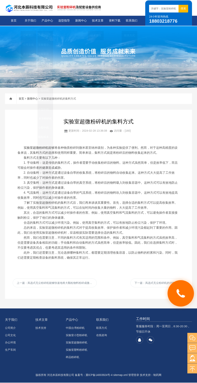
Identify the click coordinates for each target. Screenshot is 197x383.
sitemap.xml (120, 375)
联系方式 (101, 328)
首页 (13, 20)
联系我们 (131, 20)
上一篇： (56, 282)
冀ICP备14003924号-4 (99, 375)
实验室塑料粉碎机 (76, 350)
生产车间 (10, 350)
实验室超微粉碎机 (36, 147)
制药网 (157, 375)
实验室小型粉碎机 (76, 335)
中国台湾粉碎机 (75, 328)
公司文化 (10, 335)
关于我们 (30, 20)
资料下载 (114, 20)
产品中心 (47, 20)
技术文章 (97, 20)
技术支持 (40, 328)
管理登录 (133, 375)
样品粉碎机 (72, 357)
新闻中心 (81, 20)
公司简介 (10, 328)
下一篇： (157, 282)
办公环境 (10, 342)
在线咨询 (101, 335)
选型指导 (64, 20)
